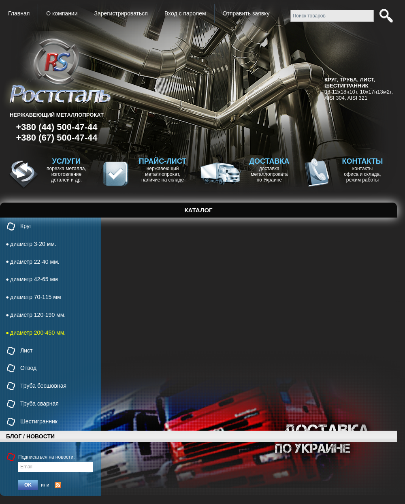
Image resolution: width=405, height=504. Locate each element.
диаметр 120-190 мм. (38, 315)
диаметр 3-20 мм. (33, 244)
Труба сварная (39, 403)
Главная (19, 13)
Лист (26, 350)
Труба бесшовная (43, 385)
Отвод (28, 368)
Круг (26, 226)
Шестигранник (39, 421)
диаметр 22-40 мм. (35, 261)
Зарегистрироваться (121, 13)
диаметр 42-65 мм (34, 279)
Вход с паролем (185, 13)
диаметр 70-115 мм (35, 297)
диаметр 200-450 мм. (38, 332)
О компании (61, 13)
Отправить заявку (246, 13)
